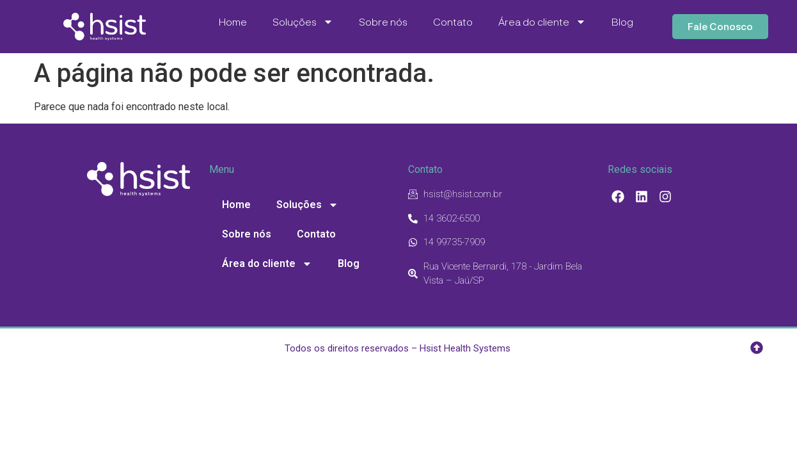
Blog (622, 21)
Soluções (302, 21)
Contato (453, 21)
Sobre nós (383, 21)
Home (233, 21)
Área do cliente (542, 21)
